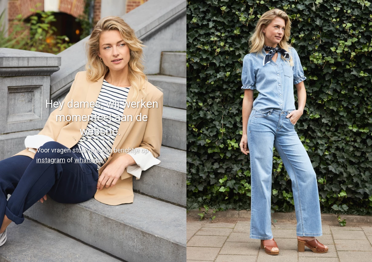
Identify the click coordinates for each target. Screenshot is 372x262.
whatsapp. (89, 160)
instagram (50, 160)
